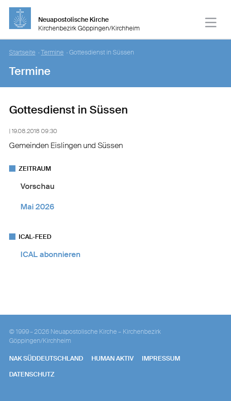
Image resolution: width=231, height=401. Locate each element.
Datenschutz (32, 374)
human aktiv (112, 358)
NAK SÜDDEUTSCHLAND (46, 358)
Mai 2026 (37, 207)
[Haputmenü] (211, 24)
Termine (52, 52)
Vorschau (37, 186)
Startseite (22, 52)
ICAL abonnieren (50, 254)
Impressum (161, 358)
